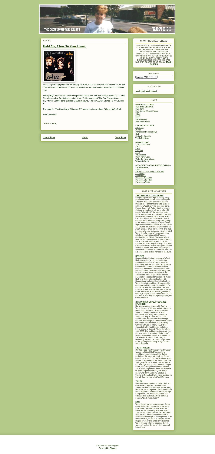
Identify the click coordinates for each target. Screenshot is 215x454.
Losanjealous (140, 176)
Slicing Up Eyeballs (143, 136)
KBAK (137, 113)
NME (137, 134)
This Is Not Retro (142, 138)
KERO (137, 115)
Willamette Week (142, 161)
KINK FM (139, 151)
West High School (142, 121)
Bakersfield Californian (144, 107)
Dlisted (138, 130)
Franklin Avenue (141, 167)
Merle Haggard (141, 119)
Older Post (120, 137)
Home (85, 137)
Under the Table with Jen (145, 159)
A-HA (54, 123)
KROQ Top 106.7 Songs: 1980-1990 (149, 172)
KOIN (137, 153)
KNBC (137, 169)
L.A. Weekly (140, 174)
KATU (137, 146)
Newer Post (49, 137)
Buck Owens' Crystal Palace (146, 111)
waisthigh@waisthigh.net (146, 91)
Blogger (113, 448)
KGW (137, 149)
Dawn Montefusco (142, 157)
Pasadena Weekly (142, 182)
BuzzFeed (139, 128)
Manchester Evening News (146, 132)
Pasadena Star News (143, 180)
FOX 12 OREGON (142, 144)
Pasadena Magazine (143, 178)
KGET (137, 117)
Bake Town (139, 109)
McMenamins (140, 155)
